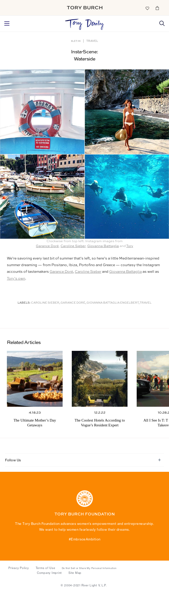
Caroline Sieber (73, 246)
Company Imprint (49, 573)
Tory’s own (16, 278)
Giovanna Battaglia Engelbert (113, 303)
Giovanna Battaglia (103, 246)
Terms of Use (45, 568)
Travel (92, 41)
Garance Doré (47, 246)
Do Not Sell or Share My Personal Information (89, 568)
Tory (129, 246)
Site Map (74, 573)
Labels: (24, 303)
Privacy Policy (18, 568)
